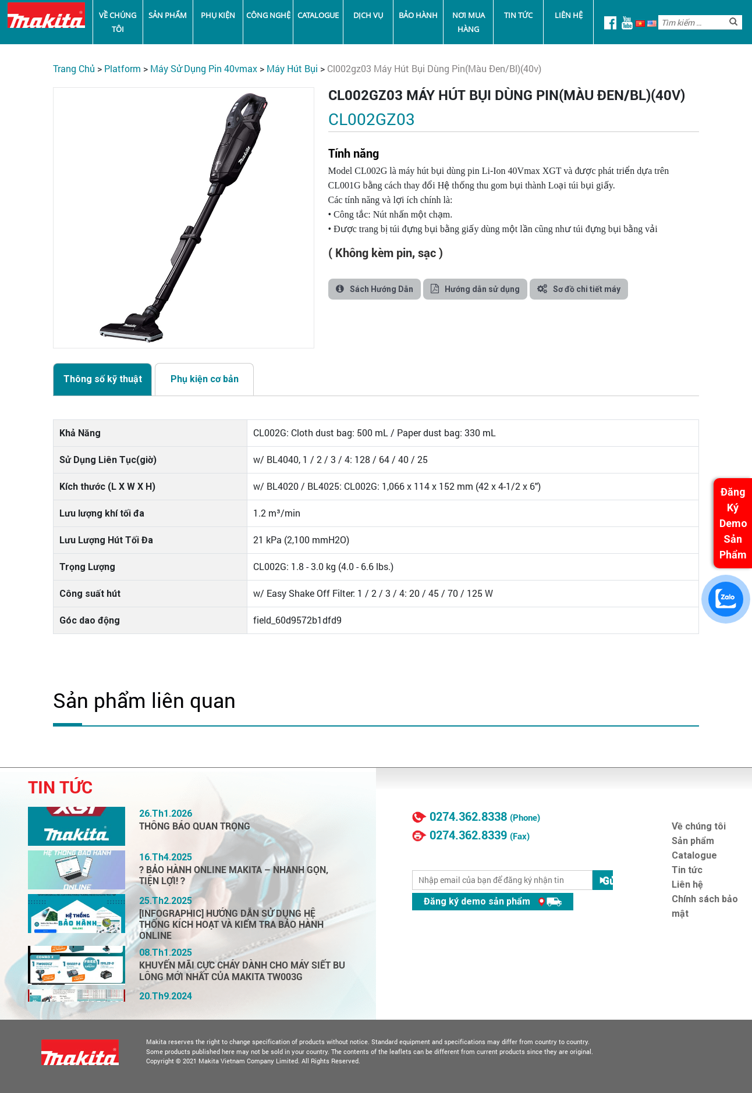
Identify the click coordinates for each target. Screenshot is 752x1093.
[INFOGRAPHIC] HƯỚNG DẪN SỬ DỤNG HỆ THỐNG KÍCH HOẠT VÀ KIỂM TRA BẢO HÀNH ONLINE (231, 924)
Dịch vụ (368, 15)
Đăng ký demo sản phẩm (493, 901)
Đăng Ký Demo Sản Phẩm (733, 523)
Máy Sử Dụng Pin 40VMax (203, 68)
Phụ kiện (218, 15)
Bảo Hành (418, 15)
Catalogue (318, 15)
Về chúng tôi (117, 22)
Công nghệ (268, 15)
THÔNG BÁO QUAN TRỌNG (194, 826)
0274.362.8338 (468, 817)
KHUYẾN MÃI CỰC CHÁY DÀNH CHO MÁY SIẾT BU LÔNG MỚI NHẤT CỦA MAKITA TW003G (242, 971)
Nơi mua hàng (468, 22)
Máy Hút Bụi (292, 68)
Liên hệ (569, 15)
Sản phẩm (167, 15)
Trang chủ (74, 68)
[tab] (102, 379)
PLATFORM (122, 68)
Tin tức (518, 15)
